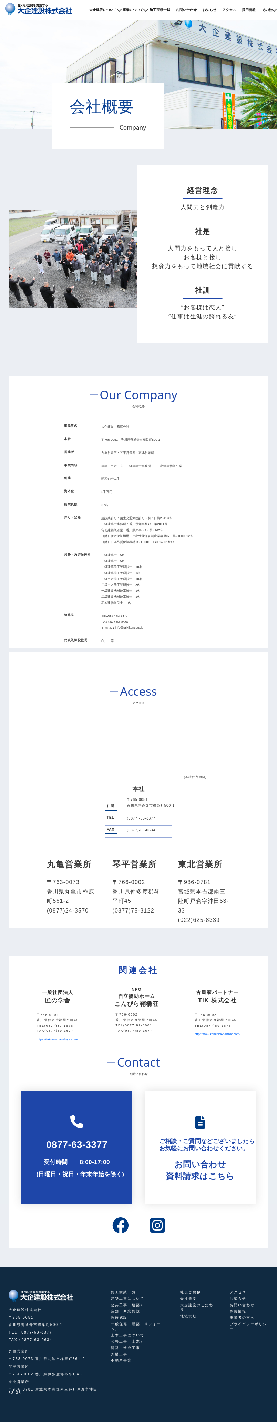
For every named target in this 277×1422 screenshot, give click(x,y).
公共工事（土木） (127, 1341)
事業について (133, 10)
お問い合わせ (186, 10)
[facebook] (120, 1226)
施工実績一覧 (160, 10)
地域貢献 (188, 1316)
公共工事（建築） (127, 1305)
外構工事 (119, 1354)
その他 (267, 10)
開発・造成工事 (125, 1348)
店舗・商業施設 (125, 1311)
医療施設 (119, 1317)
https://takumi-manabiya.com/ (57, 1039)
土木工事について (127, 1335)
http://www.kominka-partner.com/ (217, 1034)
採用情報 (249, 10)
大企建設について (103, 10)
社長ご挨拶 (190, 1292)
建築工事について (127, 1298)
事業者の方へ (242, 1317)
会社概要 (188, 1298)
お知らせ (209, 10)
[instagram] (157, 1226)
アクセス (229, 10)
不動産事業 (121, 1360)
